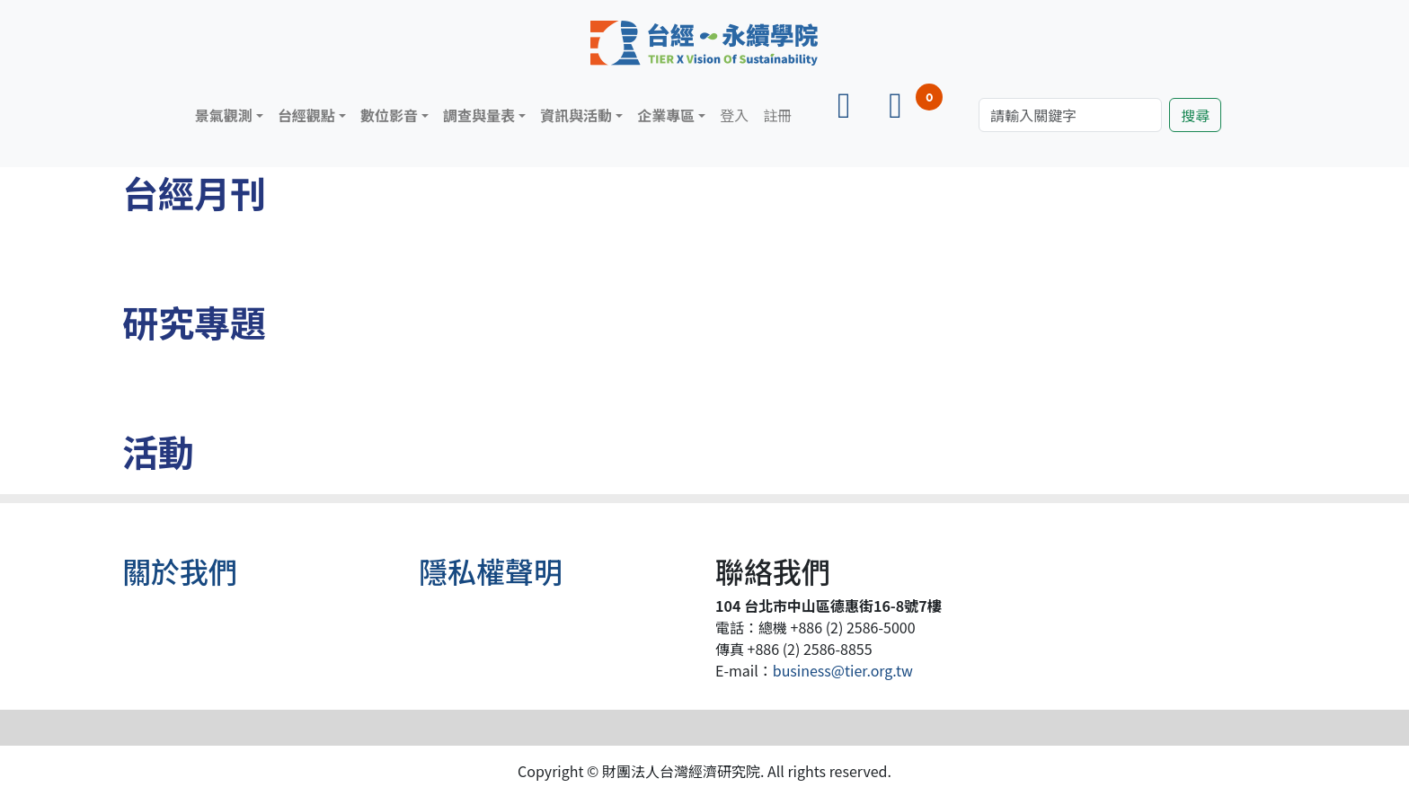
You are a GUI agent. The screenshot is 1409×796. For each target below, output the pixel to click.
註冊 (777, 115)
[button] (229, 115)
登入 (734, 115)
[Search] (1070, 115)
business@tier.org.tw (843, 670)
